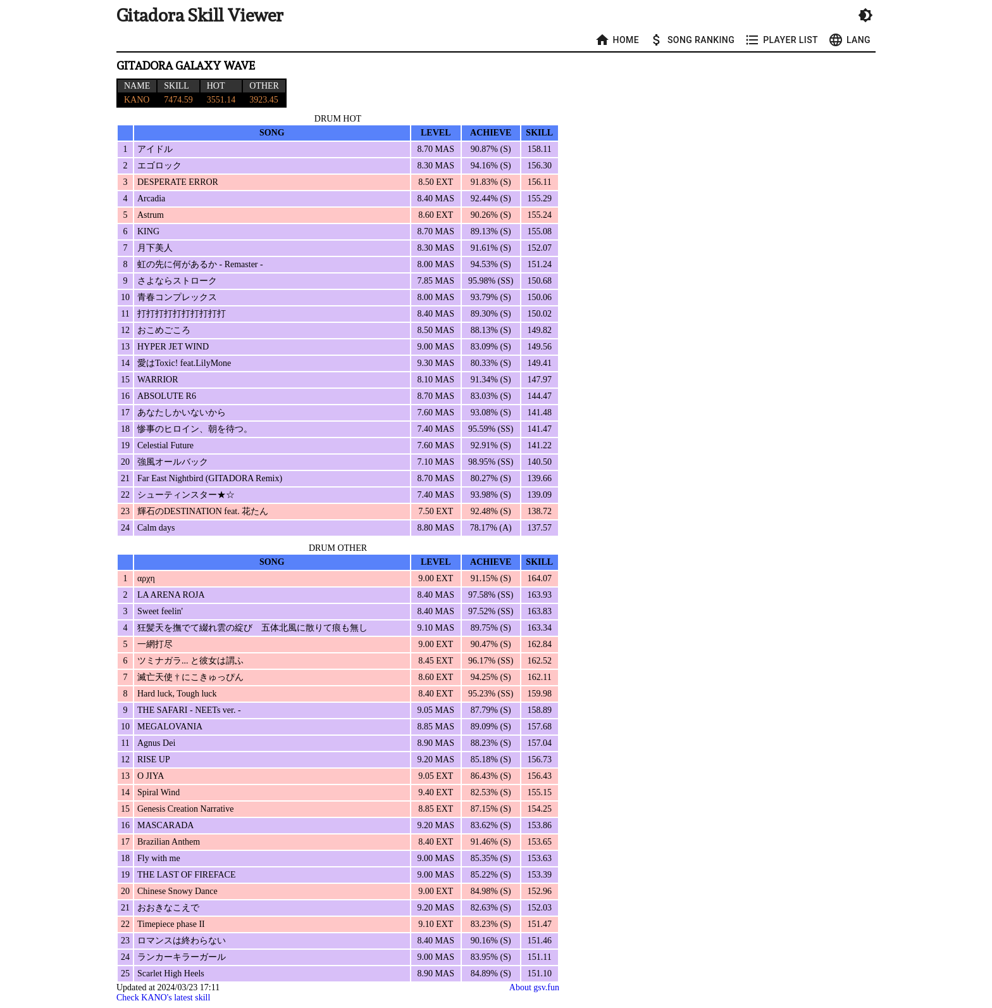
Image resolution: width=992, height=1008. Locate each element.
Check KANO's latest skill (163, 997)
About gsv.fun (534, 987)
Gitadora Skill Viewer (199, 15)
